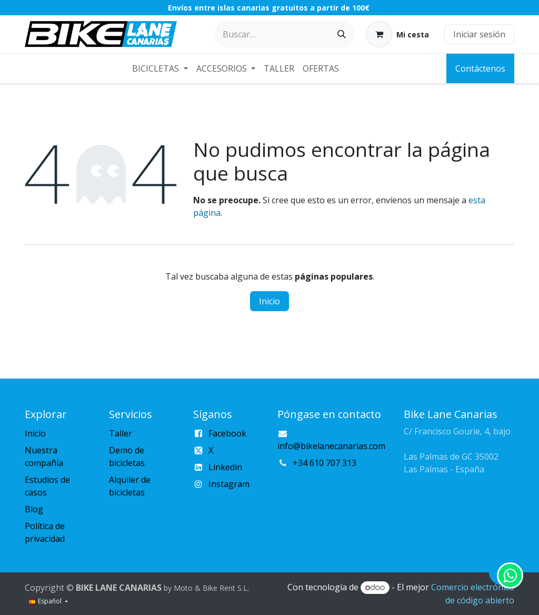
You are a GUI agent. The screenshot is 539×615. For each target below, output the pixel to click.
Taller (120, 433)
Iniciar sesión (479, 34)
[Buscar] (341, 34)
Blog (34, 509)
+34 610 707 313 (324, 463)
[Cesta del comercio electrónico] (397, 34)
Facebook (227, 433)
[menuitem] (160, 68)
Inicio (269, 301)
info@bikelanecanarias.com (331, 446)
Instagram (228, 484)
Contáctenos (480, 68)
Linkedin (225, 467)
